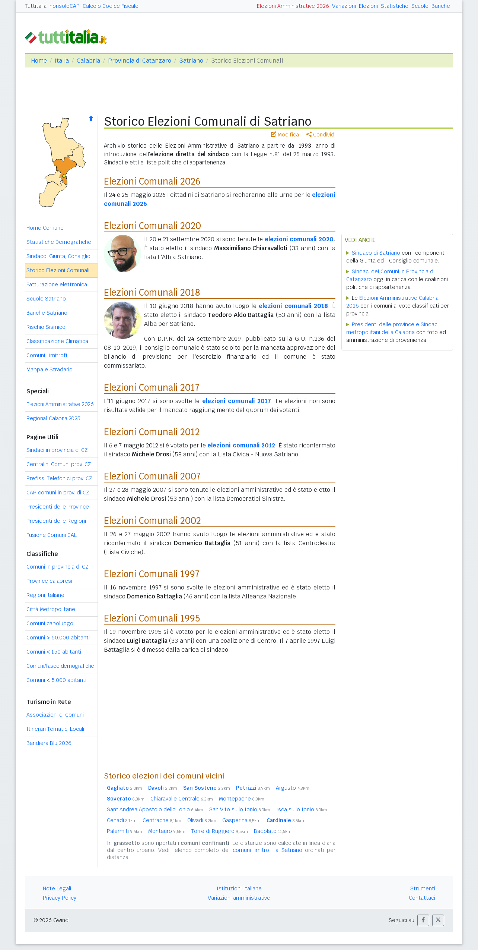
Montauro (166, 831)
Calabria (88, 61)
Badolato (272, 831)
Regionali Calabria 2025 (53, 418)
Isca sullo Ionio (301, 809)
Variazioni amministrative (239, 897)
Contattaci (422, 897)
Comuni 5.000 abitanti (56, 680)
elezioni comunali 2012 (241, 445)
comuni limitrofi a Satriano (267, 850)
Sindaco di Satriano (376, 252)
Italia (62, 61)
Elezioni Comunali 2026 (152, 181)
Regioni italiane (45, 595)
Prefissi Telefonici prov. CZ (59, 478)
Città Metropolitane (50, 609)
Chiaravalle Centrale (181, 798)
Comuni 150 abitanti (53, 651)
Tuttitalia (36, 6)
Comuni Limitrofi (46, 355)
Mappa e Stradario (49, 369)
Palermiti (124, 831)
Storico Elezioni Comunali (57, 270)
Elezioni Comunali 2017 (152, 387)
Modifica (285, 134)
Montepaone (241, 798)
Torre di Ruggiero (219, 831)
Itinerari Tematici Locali (55, 729)
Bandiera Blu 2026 (48, 743)
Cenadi (122, 820)
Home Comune (45, 227)
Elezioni (368, 6)
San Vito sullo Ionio (239, 809)
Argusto (292, 787)
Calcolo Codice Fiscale (110, 6)
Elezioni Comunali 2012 (152, 432)
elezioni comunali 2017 (236, 401)
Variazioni (344, 6)
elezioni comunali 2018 (293, 306)
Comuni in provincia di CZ (57, 566)
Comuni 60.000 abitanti (58, 637)
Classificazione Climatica (57, 341)
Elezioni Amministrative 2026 (293, 6)
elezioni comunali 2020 (299, 239)
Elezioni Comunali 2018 (152, 292)
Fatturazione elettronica (56, 284)
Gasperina (241, 820)
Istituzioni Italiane (239, 888)
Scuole (419, 6)
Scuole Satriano (46, 298)
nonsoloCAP (65, 6)
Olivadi (201, 820)
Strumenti (422, 888)
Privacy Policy (59, 897)
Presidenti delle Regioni (56, 521)
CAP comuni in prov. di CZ (57, 492)
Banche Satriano (46, 312)
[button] (423, 920)
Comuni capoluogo (49, 623)
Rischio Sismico (46, 327)
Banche (440, 6)
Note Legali (57, 888)
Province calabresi (49, 581)
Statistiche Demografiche (58, 242)
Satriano (191, 61)
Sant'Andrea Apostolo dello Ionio (155, 809)
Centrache (162, 820)
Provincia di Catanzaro (139, 61)
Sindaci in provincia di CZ (56, 450)
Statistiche (394, 6)
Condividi (320, 134)
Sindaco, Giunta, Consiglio (58, 256)
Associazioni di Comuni (55, 714)
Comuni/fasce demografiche (60, 666)
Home (39, 61)
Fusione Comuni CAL (51, 535)
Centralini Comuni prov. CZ (58, 464)
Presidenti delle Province (57, 506)
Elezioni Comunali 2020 (152, 226)
